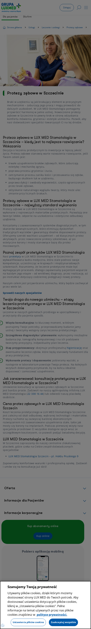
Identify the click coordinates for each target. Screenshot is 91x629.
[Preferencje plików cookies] (2, 625)
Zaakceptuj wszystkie (63, 622)
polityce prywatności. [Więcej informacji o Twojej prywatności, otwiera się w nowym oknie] (51, 615)
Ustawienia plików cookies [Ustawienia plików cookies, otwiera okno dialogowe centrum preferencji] (28, 622)
